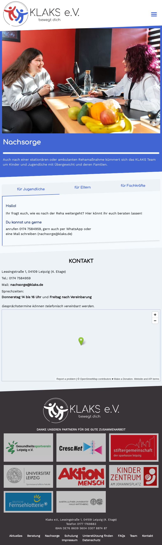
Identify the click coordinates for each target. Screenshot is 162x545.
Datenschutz (91, 540)
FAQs (121, 535)
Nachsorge (52, 535)
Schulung (71, 535)
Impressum (69, 540)
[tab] (30, 190)
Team (133, 535)
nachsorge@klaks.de (54, 234)
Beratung (33, 535)
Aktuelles (15, 535)
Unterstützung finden (98, 535)
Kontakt (147, 535)
